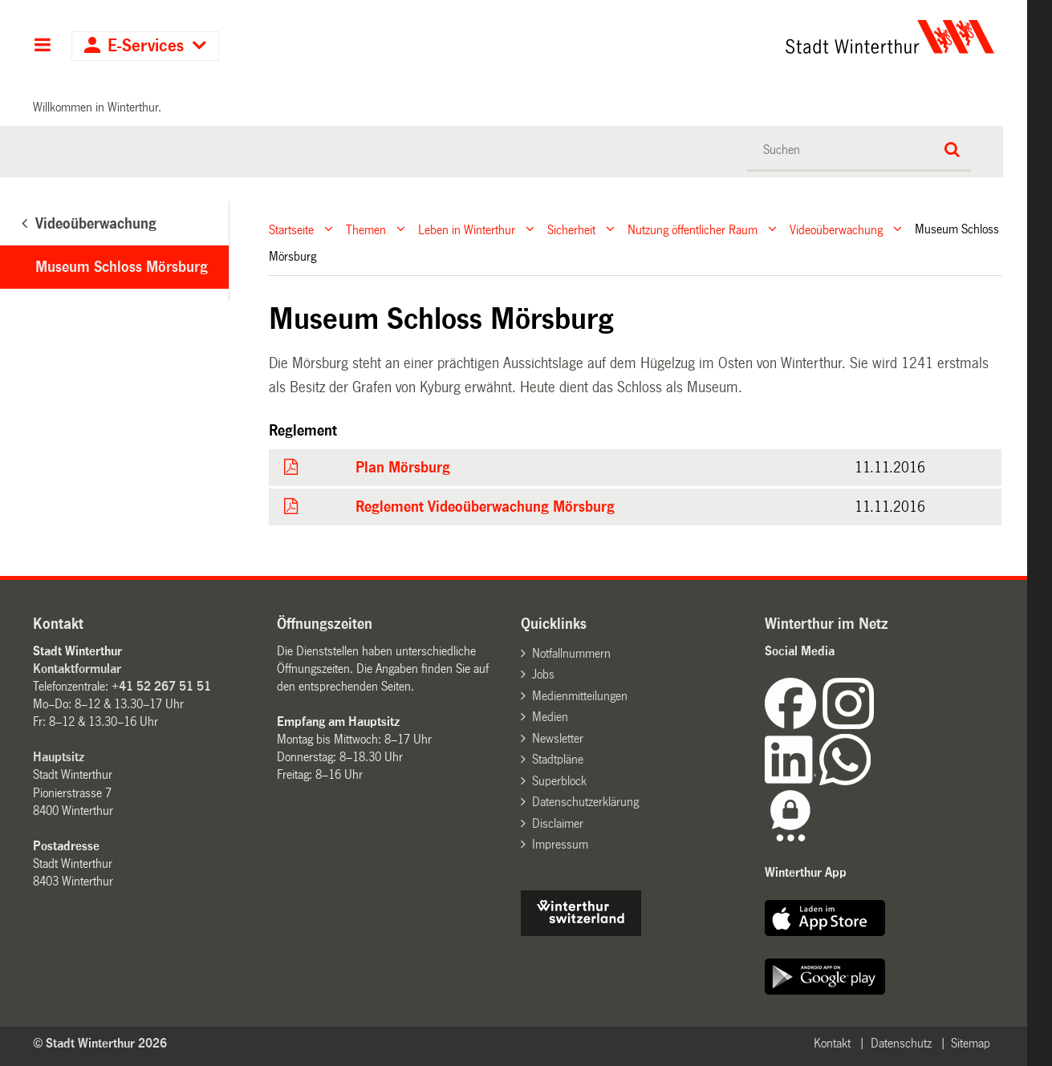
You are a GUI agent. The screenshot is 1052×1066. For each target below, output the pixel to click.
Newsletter (557, 738)
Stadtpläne (557, 759)
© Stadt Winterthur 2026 (100, 1043)
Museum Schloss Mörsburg (121, 267)
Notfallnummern (571, 653)
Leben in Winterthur (466, 229)
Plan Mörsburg (402, 468)
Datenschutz (901, 1043)
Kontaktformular (77, 668)
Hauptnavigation (42, 46)
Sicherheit (571, 229)
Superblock (559, 781)
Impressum (560, 844)
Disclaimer (557, 823)
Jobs (543, 674)
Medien (550, 717)
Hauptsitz (58, 757)
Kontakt (832, 1043)
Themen (366, 229)
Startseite (291, 229)
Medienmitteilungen (580, 696)
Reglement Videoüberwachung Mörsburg (485, 507)
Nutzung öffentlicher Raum (693, 229)
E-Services (146, 46)
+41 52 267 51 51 (161, 686)
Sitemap (970, 1043)
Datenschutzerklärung (585, 802)
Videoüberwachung (836, 229)
